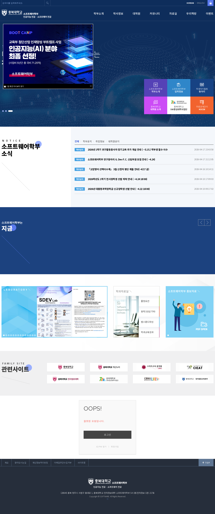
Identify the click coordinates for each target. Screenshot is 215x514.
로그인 (107, 434)
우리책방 (191, 13)
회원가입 (115, 446)
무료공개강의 (202, 108)
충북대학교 (155, 108)
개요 (7, 462)
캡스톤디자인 (147, 321)
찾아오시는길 (20, 462)
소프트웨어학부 (155, 90)
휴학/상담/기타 (148, 311)
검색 (47, 3)
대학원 (136, 13)
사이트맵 (81, 462)
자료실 (173, 13)
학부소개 (99, 13)
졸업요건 (145, 301)
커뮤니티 (155, 13)
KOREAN (190, 2)
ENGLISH (201, 2)
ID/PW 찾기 (101, 446)
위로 (206, 462)
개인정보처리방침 (40, 462)
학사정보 (118, 13)
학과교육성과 (147, 332)
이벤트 (210, 13)
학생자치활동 (202, 90)
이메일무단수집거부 (63, 462)
